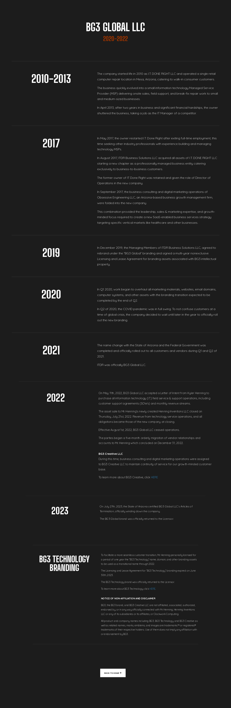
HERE (154, 477)
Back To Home (111, 673)
